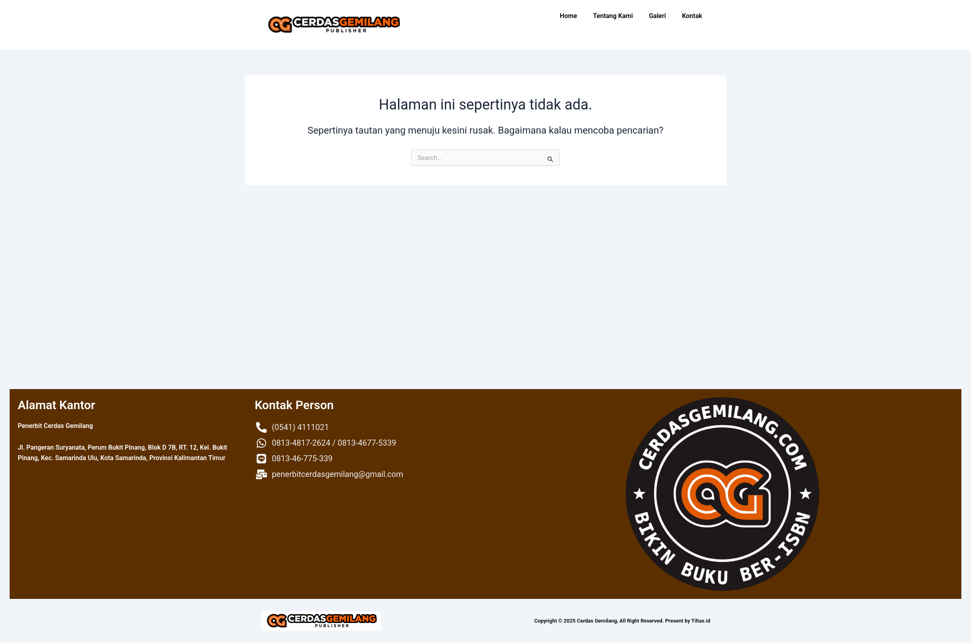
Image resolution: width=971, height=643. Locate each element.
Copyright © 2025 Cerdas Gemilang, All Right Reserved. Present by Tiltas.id (622, 621)
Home (568, 16)
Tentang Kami (613, 16)
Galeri (657, 16)
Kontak (692, 16)
